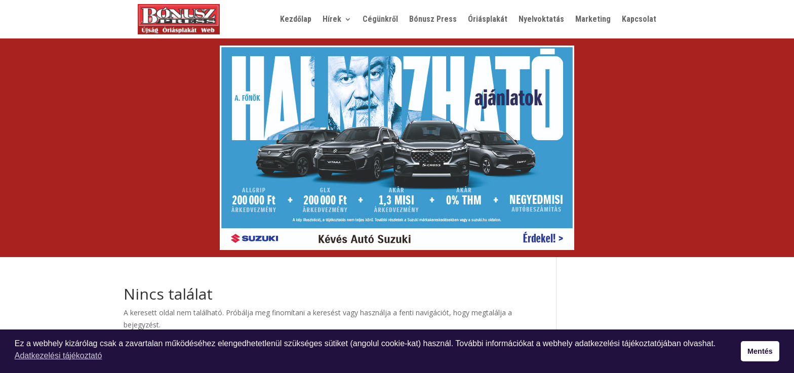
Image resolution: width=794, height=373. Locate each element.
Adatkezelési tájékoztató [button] (58, 355)
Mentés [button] (760, 351)
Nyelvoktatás (541, 19)
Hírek (332, 19)
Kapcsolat (639, 19)
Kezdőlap (295, 19)
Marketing (593, 19)
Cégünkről (380, 19)
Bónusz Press (433, 19)
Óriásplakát (487, 19)
